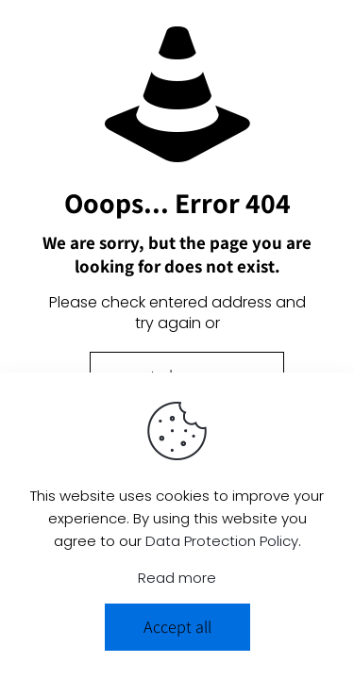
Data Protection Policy (221, 541)
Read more (177, 578)
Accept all (177, 627)
